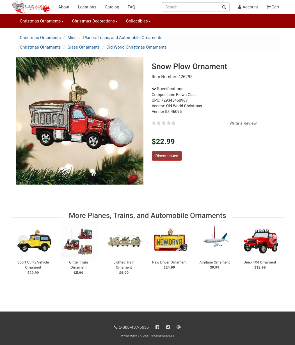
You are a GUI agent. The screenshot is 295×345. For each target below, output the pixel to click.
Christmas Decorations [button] (95, 21)
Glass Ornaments (83, 47)
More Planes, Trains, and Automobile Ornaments (147, 215)
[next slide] (274, 239)
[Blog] (179, 327)
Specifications (168, 88)
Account (248, 7)
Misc (71, 37)
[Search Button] (224, 7)
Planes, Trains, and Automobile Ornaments (122, 37)
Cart (273, 7)
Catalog (112, 7)
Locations (87, 7)
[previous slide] (23, 239)
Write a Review (243, 123)
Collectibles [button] (138, 21)
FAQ (131, 7)
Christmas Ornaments (40, 37)
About (64, 7)
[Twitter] (168, 327)
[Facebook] (157, 327)
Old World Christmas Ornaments (136, 47)
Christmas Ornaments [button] (42, 21)
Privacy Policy (129, 335)
